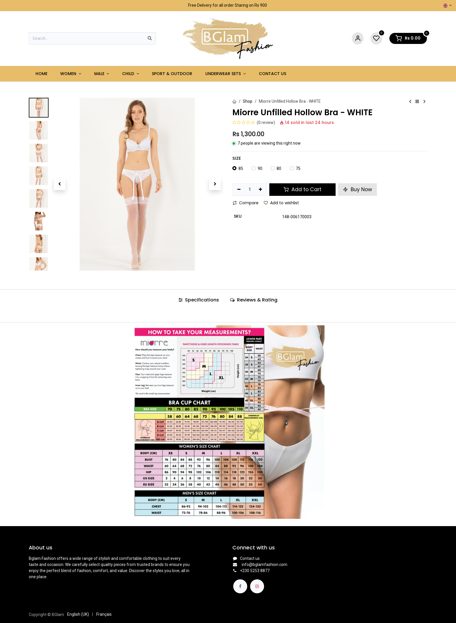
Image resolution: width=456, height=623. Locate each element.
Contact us (250, 558)
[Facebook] (240, 586)
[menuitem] (41, 73)
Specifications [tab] (199, 300)
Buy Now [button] (357, 189)
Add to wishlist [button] (281, 203)
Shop (247, 101)
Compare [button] (246, 203)
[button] (59, 184)
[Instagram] (257, 586)
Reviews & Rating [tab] (253, 300)
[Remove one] (239, 189)
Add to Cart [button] (302, 189)
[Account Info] (358, 38)
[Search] (150, 38)
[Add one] (260, 189)
